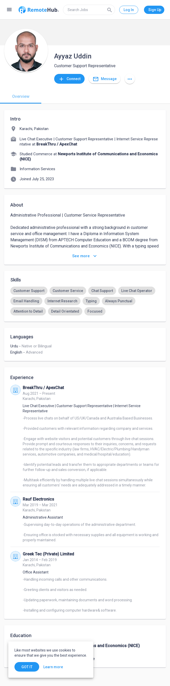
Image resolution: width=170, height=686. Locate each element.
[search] (89, 9)
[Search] (109, 10)
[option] (28, 291)
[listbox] (85, 301)
